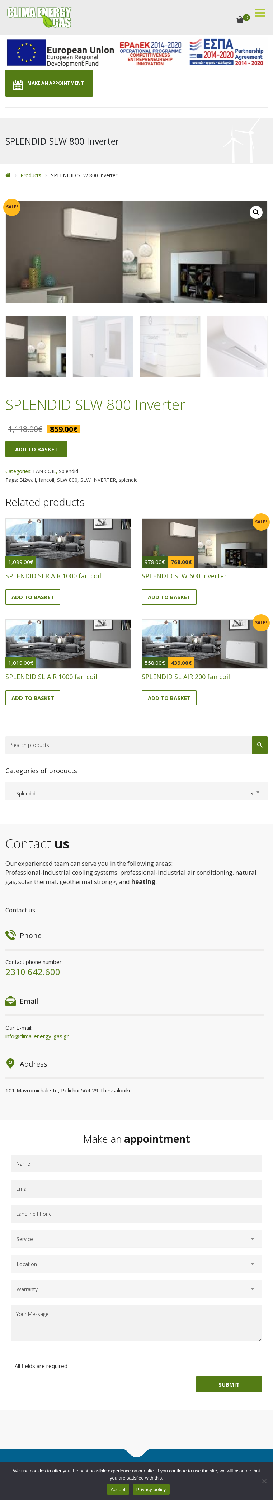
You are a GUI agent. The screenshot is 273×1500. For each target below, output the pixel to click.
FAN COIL (44, 470)
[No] (264, 1481)
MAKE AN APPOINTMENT (55, 83)
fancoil (46, 479)
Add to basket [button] (32, 595)
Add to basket (36, 448)
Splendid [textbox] (132, 793)
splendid (128, 479)
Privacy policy (151, 1489)
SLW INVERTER (98, 479)
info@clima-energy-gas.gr (37, 1035)
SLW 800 (67, 479)
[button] (256, 212)
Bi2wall (27, 479)
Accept (117, 1489)
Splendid (68, 470)
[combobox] (136, 791)
